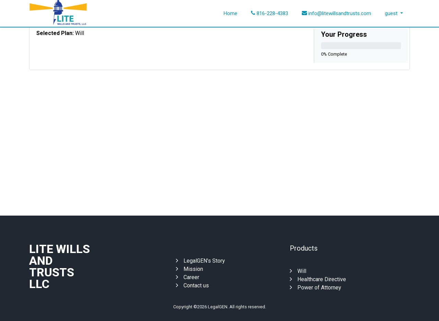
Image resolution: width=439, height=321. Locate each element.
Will (298, 271)
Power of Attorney (315, 287)
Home (230, 13)
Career (187, 277)
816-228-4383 (269, 13)
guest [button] (392, 13)
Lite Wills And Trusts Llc (59, 266)
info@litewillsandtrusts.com (336, 13)
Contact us (192, 285)
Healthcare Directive (318, 279)
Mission (189, 269)
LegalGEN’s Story (200, 260)
